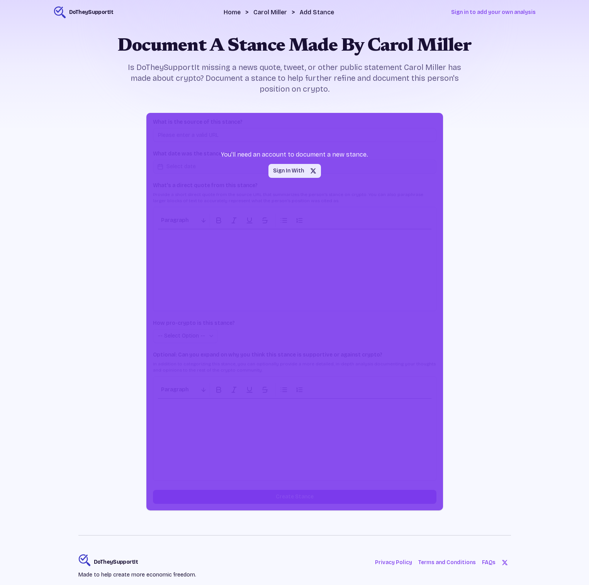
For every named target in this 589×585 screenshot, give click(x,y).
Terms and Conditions (447, 562)
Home (232, 12)
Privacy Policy (393, 562)
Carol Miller (270, 12)
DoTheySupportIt (116, 562)
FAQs (489, 562)
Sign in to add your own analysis (493, 12)
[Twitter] (505, 562)
